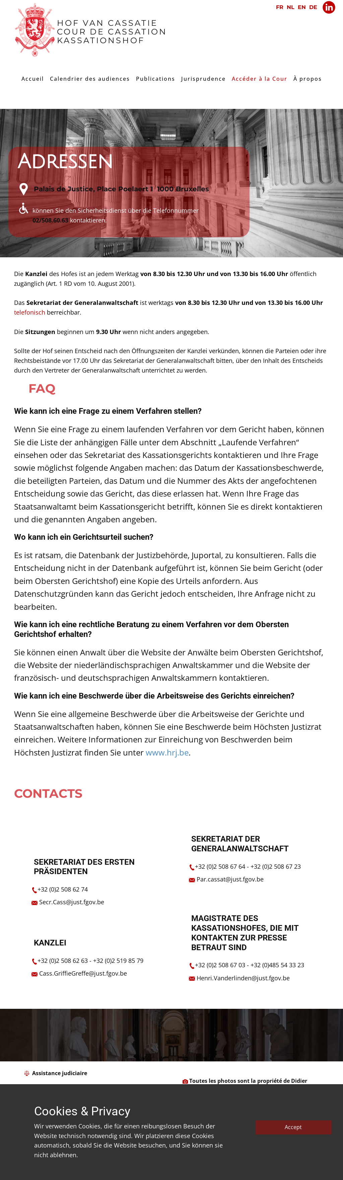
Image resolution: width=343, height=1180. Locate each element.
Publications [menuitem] (155, 78)
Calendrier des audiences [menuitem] (90, 78)
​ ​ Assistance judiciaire (55, 1073)
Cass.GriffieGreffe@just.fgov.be (83, 973)
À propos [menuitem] (307, 78)
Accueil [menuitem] (32, 78)
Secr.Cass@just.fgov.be (71, 902)
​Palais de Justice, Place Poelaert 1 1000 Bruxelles (121, 189)
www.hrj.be (167, 752)
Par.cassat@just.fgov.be (230, 879)
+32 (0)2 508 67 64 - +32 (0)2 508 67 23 (248, 866)
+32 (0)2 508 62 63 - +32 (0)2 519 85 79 (90, 961)
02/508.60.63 (50, 220)
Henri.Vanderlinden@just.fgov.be (243, 978)
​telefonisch (30, 312)
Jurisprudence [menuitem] (203, 78)
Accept (293, 1127)
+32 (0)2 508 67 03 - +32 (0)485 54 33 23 (249, 965)
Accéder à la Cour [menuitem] (259, 78)
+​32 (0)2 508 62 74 (63, 889)
